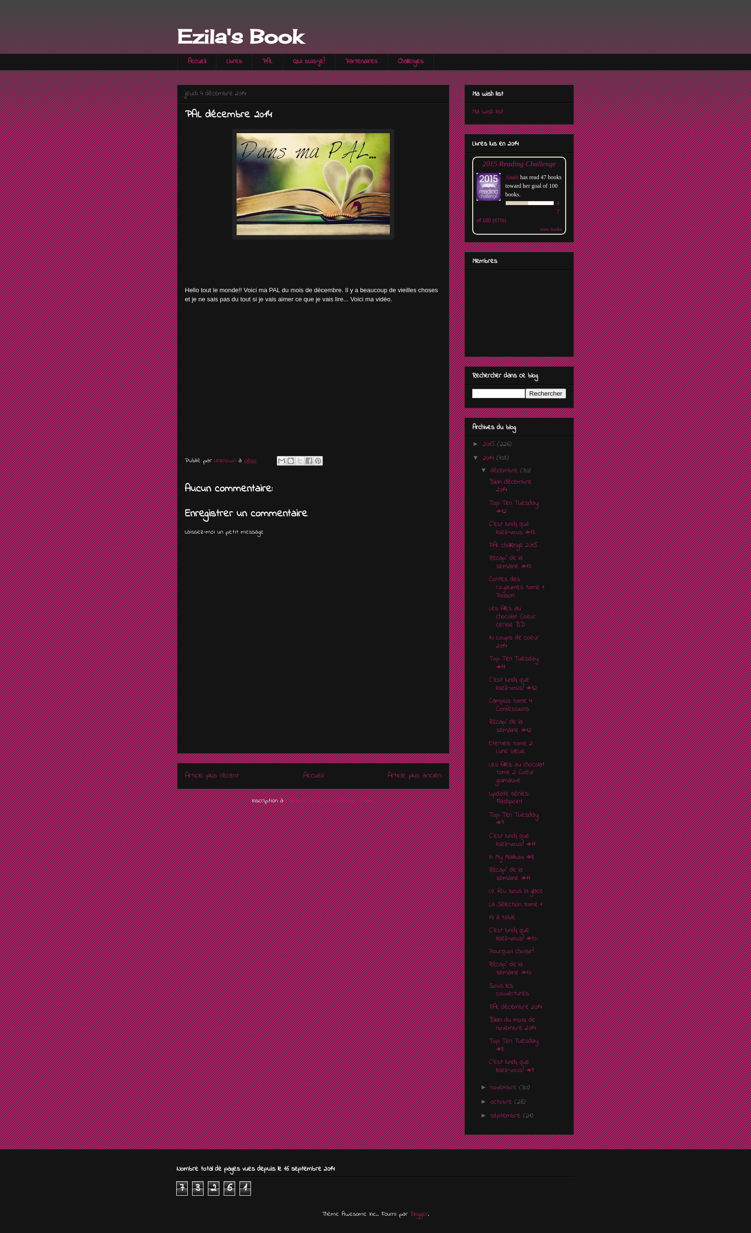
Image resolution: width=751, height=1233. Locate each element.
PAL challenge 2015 (513, 545)
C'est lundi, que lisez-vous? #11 (512, 840)
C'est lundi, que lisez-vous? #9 (511, 1066)
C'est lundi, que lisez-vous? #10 (512, 934)
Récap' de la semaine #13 (510, 562)
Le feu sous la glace (516, 891)
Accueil (197, 62)
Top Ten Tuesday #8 (513, 1045)
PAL (267, 62)
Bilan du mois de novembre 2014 (512, 1024)
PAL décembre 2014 (515, 1007)
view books (551, 229)
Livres (234, 62)
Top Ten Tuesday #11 (513, 663)
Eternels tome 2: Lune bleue (511, 748)
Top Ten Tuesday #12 (513, 507)
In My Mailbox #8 (511, 857)
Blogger (419, 1214)
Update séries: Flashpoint (509, 798)
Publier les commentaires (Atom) (332, 800)
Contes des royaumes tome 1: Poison (517, 587)
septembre (506, 1116)
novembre (504, 1088)
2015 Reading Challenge (519, 164)
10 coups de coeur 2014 (514, 642)
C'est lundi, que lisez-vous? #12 (513, 684)
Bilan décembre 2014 (510, 486)
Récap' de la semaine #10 (510, 968)
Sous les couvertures (509, 990)
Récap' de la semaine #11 (509, 874)
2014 (489, 458)
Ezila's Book (240, 36)
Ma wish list (487, 112)
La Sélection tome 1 (515, 905)
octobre (502, 1102)
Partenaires (361, 62)
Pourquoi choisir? (511, 952)
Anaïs (512, 177)
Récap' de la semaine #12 (510, 726)
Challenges (410, 62)
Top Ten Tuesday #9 (513, 819)
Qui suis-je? (309, 62)
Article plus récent (212, 775)
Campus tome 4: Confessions (511, 705)
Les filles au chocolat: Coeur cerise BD (512, 617)
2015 (490, 444)
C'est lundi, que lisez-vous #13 (512, 528)
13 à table (502, 918)
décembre (505, 471)
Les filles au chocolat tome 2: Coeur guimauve (517, 773)
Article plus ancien (414, 775)
